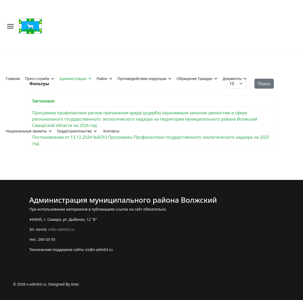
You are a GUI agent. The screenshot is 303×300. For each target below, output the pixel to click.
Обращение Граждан (194, 79)
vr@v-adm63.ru (61, 229)
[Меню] (10, 26)
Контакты (111, 131)
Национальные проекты (26, 131)
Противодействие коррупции (141, 79)
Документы (232, 79)
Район (102, 79)
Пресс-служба (37, 79)
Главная (13, 79)
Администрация (72, 79)
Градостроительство (74, 131)
